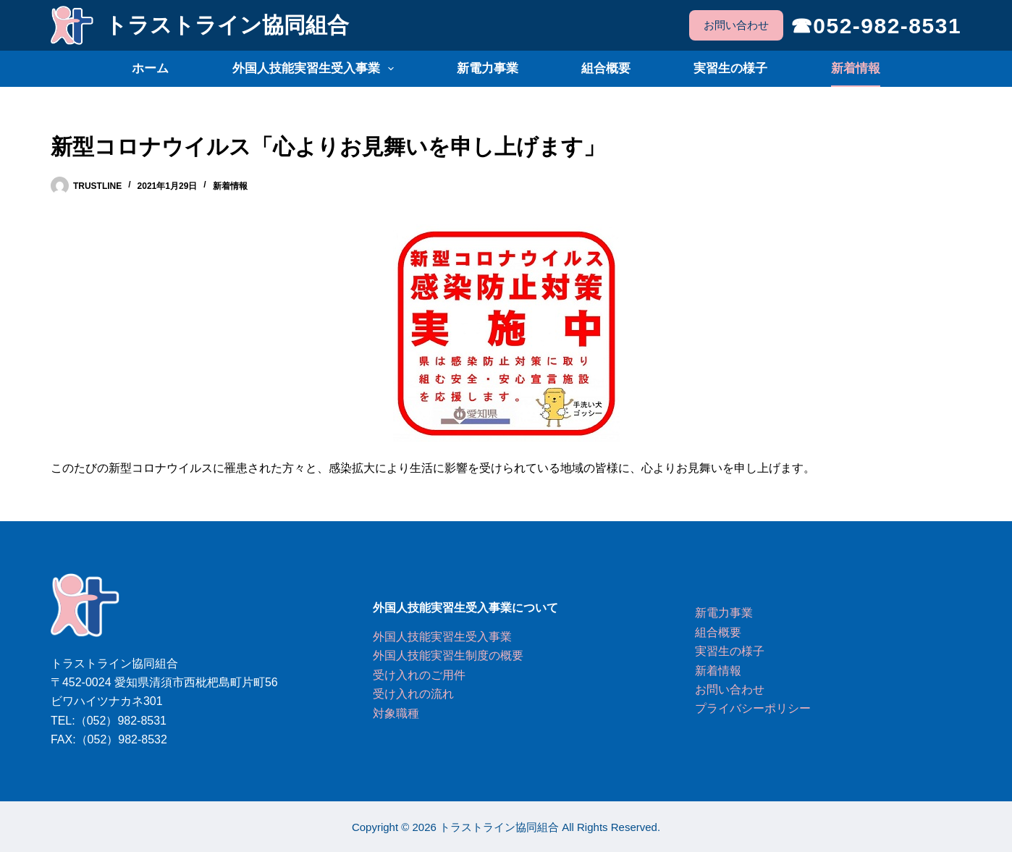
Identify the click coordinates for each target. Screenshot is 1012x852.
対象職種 (396, 713)
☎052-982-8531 (875, 26)
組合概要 (606, 68)
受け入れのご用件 (419, 675)
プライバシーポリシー (753, 708)
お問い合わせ (736, 25)
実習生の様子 (730, 68)
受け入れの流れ (413, 694)
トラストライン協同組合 (227, 25)
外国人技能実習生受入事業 (316, 68)
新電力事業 (487, 68)
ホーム (150, 68)
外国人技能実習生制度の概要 (448, 655)
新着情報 (855, 68)
